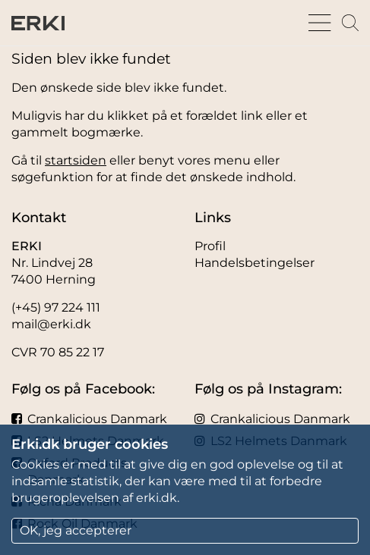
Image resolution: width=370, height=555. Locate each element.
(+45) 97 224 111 (55, 307)
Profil (210, 246)
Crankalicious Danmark (89, 419)
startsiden (75, 160)
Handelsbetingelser (254, 263)
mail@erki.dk (51, 324)
